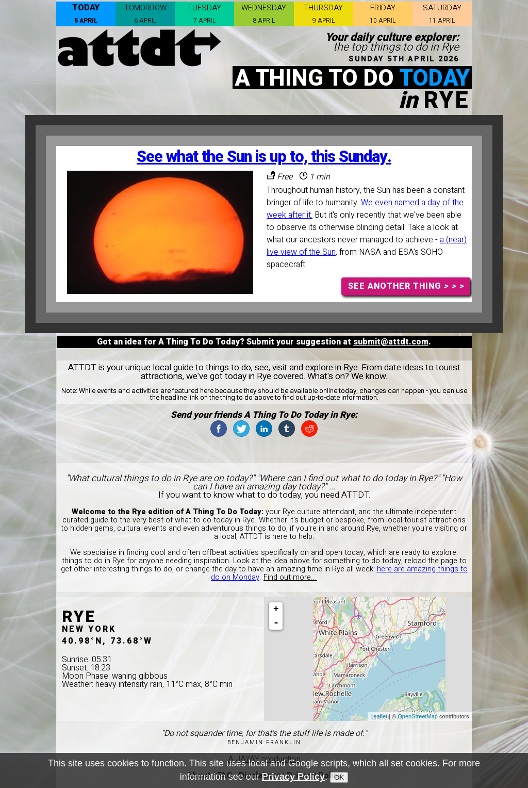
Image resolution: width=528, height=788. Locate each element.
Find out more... (290, 577)
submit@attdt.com (390, 342)
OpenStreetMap (418, 716)
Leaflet (378, 716)
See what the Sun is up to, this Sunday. (264, 157)
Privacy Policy (293, 776)
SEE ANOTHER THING (406, 286)
